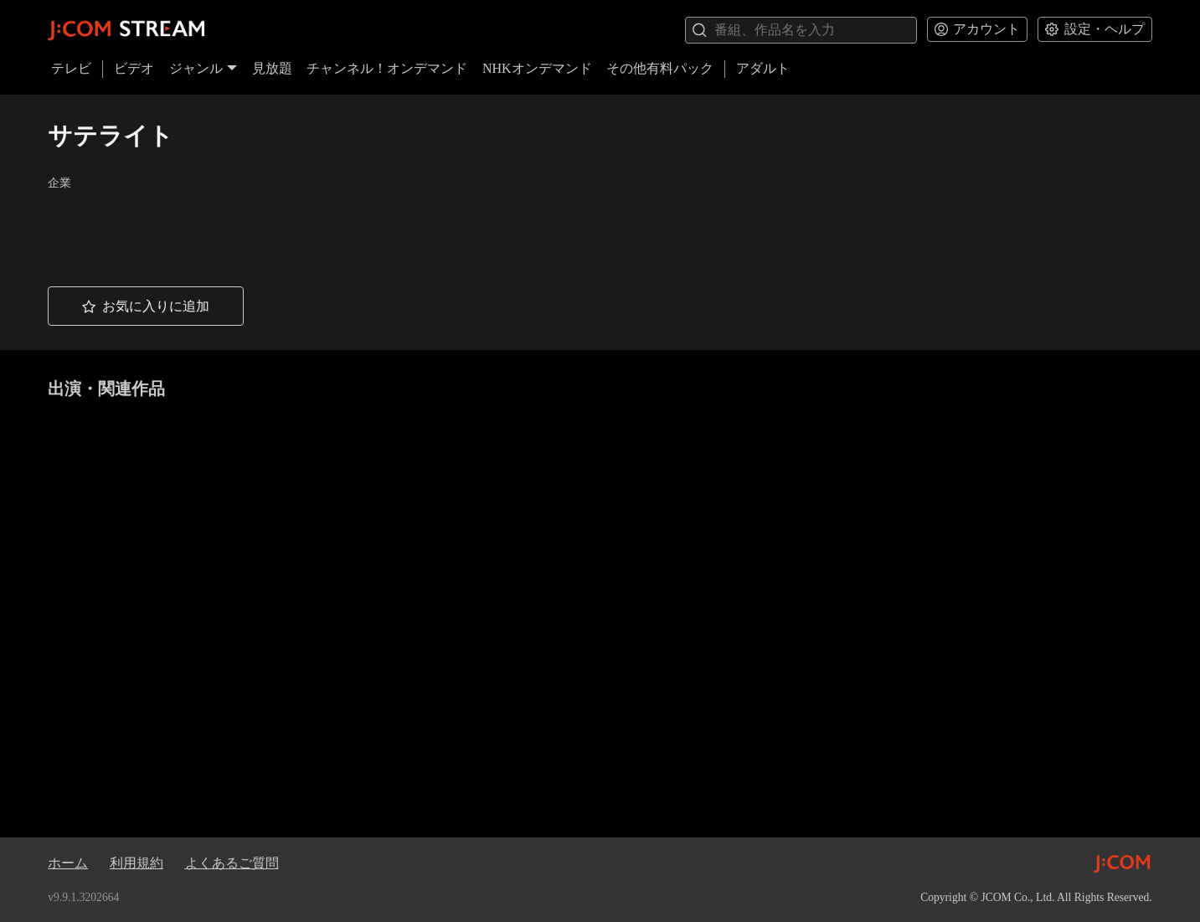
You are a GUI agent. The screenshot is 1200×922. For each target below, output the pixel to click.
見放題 (272, 68)
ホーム (68, 863)
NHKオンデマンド (537, 68)
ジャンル (203, 68)
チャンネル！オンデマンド (386, 68)
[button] (146, 306)
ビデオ (134, 68)
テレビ (71, 68)
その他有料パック (659, 68)
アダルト (763, 68)
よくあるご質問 (232, 863)
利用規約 (136, 863)
